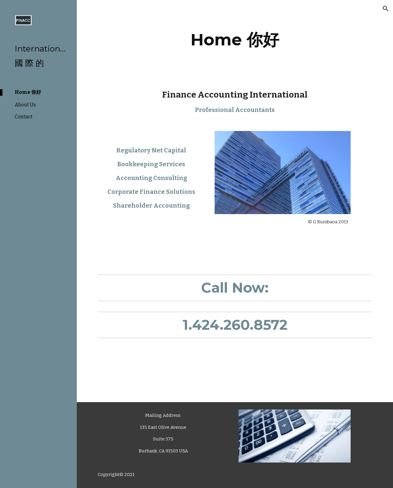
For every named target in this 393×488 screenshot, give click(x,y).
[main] (235, 40)
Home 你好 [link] (28, 92)
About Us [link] (25, 105)
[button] (385, 8)
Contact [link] (24, 117)
